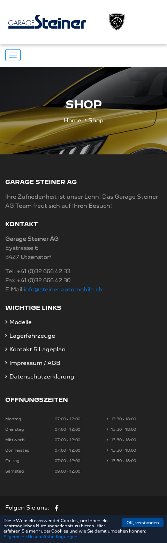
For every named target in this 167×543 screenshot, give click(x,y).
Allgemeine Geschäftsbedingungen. (41, 536)
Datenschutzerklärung (41, 376)
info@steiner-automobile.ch (63, 289)
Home (72, 120)
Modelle (20, 322)
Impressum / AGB (34, 363)
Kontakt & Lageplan (37, 349)
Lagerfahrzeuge (32, 335)
